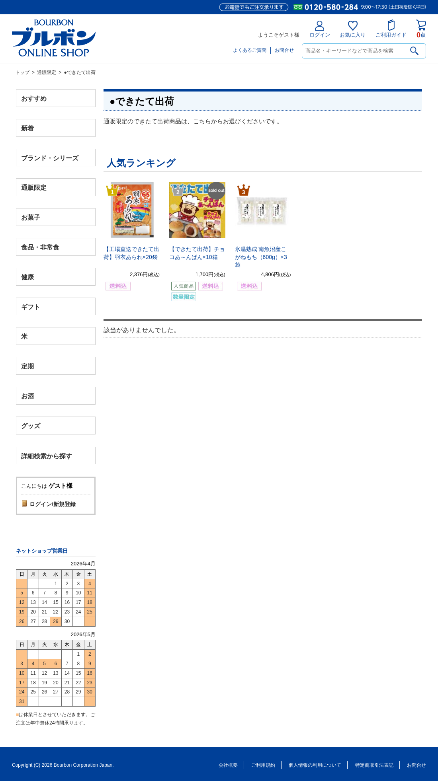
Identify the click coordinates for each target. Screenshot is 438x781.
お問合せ (284, 50)
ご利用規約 (263, 765)
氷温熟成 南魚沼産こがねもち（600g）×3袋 (261, 257)
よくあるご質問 (249, 50)
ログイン (319, 29)
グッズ (30, 425)
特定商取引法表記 (374, 765)
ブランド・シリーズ (49, 157)
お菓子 (30, 217)
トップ (22, 72)
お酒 (27, 395)
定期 (27, 366)
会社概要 (228, 765)
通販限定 (46, 72)
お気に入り (353, 29)
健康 (27, 276)
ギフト (30, 306)
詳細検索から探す (46, 455)
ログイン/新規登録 (52, 504)
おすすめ (34, 98)
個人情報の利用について (315, 765)
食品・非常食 (40, 247)
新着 (27, 128)
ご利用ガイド (391, 28)
